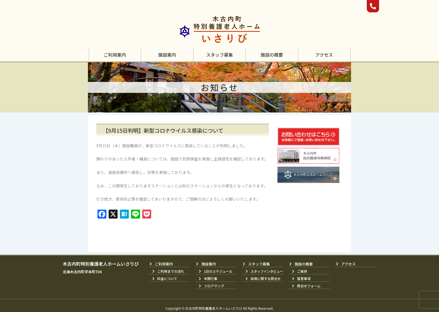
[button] (115, 55)
